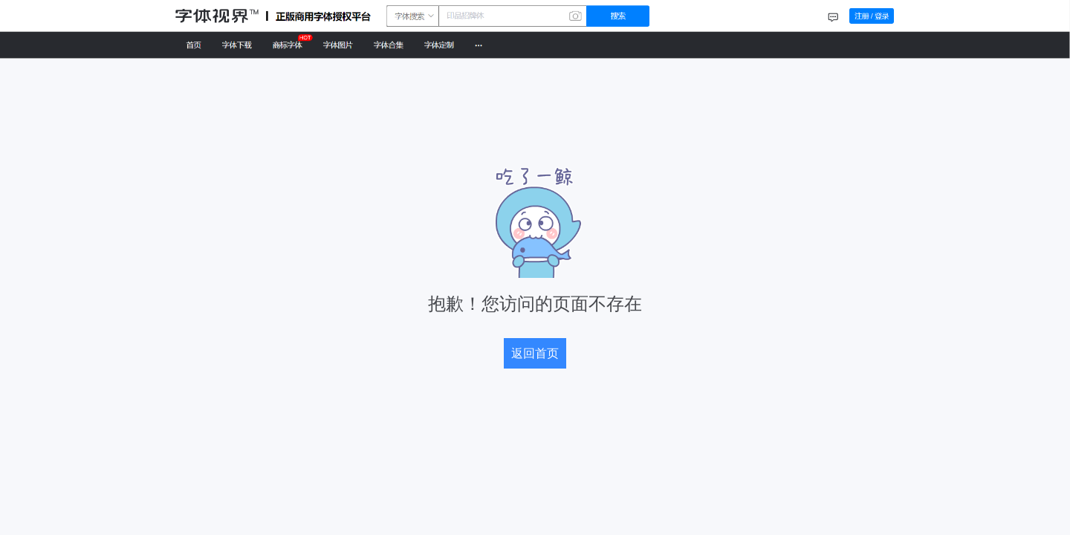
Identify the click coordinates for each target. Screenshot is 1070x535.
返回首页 (535, 353)
